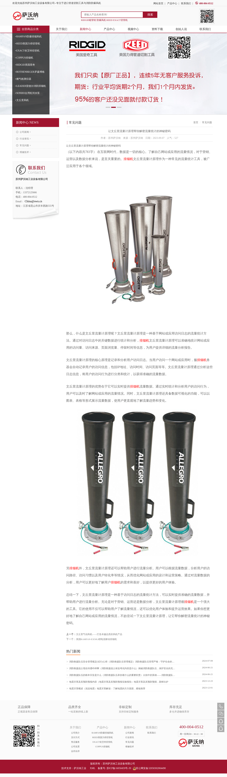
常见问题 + (23, 145)
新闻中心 (85, 29)
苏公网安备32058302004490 (149, 768)
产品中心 (172, 3)
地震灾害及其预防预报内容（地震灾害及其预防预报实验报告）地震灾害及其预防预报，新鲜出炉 (117, 682)
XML (92, 768)
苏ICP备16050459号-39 (119, 768)
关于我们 (61, 29)
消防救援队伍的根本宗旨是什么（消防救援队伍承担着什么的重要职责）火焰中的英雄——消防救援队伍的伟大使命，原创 (121, 675)
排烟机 (128, 159)
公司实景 (75, 746)
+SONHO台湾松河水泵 (27, 93)
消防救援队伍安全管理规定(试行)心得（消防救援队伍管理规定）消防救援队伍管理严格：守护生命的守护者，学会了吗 (121, 661)
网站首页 (158, 3)
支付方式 (75, 737)
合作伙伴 (75, 751)
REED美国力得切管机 (102, 737)
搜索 (150, 14)
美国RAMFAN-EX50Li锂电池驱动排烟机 (96, 639)
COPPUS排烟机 (102, 746)
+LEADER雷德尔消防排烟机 (30, 86)
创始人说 (181, 29)
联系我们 (186, 3)
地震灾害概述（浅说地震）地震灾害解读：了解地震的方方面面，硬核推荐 (105, 688)
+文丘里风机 (22, 100)
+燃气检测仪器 (23, 79)
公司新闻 (129, 733)
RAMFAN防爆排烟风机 (102, 733)
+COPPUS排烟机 (24, 57)
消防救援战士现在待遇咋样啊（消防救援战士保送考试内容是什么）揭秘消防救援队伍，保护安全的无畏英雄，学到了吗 (121, 668)
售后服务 (75, 742)
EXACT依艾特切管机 (102, 742)
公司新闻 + (23, 132)
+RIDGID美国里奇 (25, 64)
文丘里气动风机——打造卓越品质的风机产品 (99, 634)
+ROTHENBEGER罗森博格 (30, 72)
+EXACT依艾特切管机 (27, 50)
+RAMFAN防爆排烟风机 (28, 36)
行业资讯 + (23, 138)
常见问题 (129, 742)
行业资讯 (129, 737)
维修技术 (129, 746)
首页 (195, 122)
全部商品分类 (27, 29)
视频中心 (133, 29)
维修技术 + (23, 152)
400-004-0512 (204, 3)
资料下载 (157, 29)
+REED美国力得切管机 (27, 43)
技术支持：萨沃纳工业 (73, 768)
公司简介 (75, 733)
